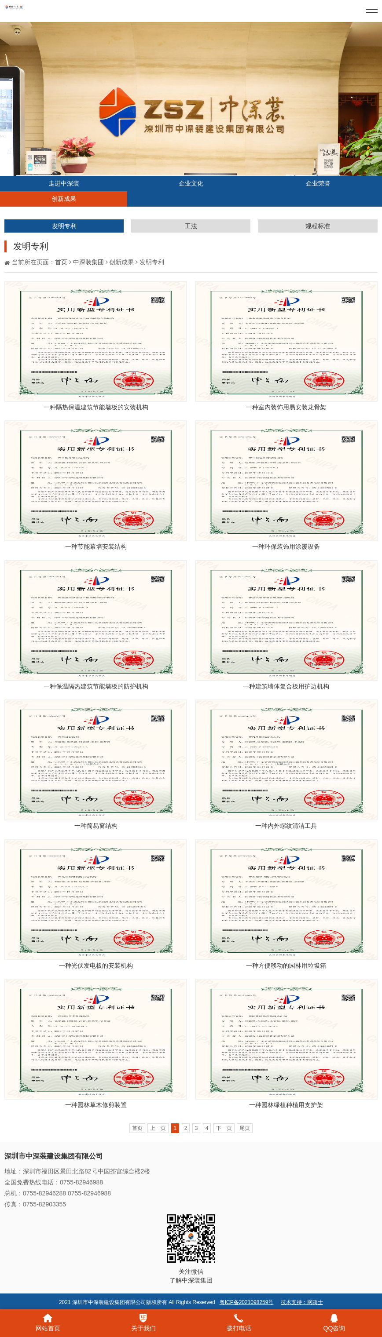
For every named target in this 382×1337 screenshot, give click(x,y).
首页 (61, 262)
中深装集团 (88, 262)
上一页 (158, 1128)
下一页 (224, 1128)
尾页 (244, 1128)
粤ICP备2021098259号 (247, 1302)
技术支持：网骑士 (302, 1302)
